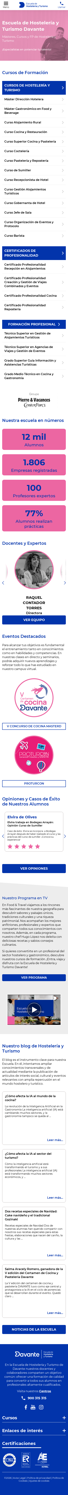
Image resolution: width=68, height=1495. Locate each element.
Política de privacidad (39, 1478)
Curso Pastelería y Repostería (34, 160)
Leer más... (55, 1140)
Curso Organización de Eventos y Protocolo (34, 224)
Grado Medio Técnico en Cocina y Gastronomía (34, 376)
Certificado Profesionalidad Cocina (34, 295)
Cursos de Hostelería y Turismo (34, 87)
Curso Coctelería (34, 151)
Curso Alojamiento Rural (34, 122)
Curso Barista (34, 235)
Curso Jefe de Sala (34, 212)
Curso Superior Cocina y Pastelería (34, 141)
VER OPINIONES (34, 869)
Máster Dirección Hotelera (34, 99)
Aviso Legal (19, 1478)
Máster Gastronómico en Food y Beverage (34, 111)
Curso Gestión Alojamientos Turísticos (34, 191)
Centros (45, 1391)
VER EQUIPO (34, 620)
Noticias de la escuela (34, 1329)
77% (34, 518)
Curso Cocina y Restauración (34, 132)
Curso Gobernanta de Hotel (34, 203)
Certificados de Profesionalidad (34, 253)
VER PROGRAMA (34, 977)
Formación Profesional (34, 324)
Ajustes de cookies (39, 1480)
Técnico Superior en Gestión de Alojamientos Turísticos (34, 335)
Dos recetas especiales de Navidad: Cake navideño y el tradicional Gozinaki (31, 1215)
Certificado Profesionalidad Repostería (34, 307)
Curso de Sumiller (34, 170)
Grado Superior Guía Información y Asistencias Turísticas (34, 362)
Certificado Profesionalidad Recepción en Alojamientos (34, 266)
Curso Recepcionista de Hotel (34, 180)
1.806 (34, 465)
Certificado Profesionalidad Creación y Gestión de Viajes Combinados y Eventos (34, 282)
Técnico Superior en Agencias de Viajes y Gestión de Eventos (34, 349)
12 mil (34, 439)
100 (34, 490)
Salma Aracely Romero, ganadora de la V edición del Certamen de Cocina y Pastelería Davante (34, 1273)
